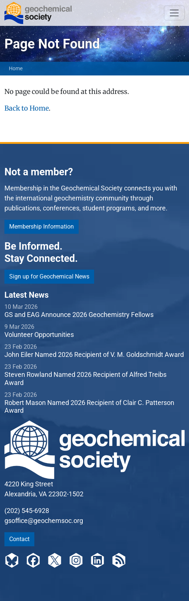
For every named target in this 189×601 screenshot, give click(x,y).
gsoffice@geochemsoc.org (43, 520)
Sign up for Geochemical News (49, 276)
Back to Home (26, 108)
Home (16, 68)
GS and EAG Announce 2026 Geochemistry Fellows (79, 314)
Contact (19, 539)
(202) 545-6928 (26, 510)
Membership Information (41, 226)
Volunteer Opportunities (39, 334)
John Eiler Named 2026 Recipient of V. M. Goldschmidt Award (94, 354)
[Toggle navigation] (174, 13)
